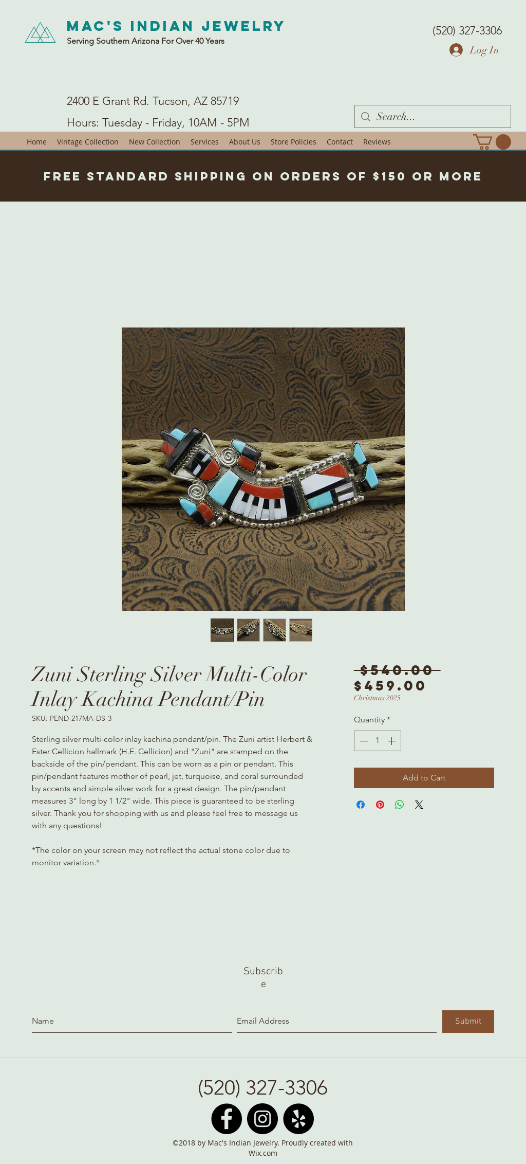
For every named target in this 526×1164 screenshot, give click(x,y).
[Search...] (433, 116)
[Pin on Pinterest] (380, 804)
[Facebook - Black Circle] (226, 1118)
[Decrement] (362, 741)
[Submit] (468, 1021)
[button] (492, 142)
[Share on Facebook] (360, 804)
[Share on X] (419, 804)
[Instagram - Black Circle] (262, 1118)
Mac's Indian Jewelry (177, 25)
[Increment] (392, 741)
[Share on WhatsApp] (399, 804)
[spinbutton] (377, 741)
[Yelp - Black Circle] (298, 1118)
